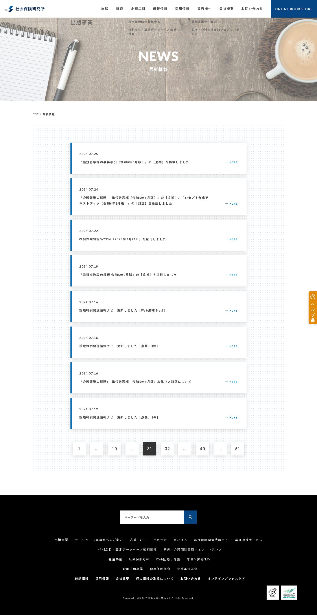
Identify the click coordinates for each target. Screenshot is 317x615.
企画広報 (138, 8)
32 (167, 448)
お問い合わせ (252, 8)
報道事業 (115, 559)
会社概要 (226, 8)
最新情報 (160, 8)
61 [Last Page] (237, 448)
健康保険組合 (160, 569)
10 (114, 448)
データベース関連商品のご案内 (99, 540)
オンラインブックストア (226, 578)
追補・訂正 (138, 540)
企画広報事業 (133, 569)
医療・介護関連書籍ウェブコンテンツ (193, 549)
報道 (119, 8)
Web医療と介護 (168, 559)
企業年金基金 (187, 569)
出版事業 (61, 540)
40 (202, 448)
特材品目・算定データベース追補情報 (127, 549)
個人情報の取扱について (155, 578)
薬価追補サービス (248, 540)
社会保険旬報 (139, 559)
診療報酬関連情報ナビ (211, 540)
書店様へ (204, 8)
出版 (105, 8)
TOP (36, 114)
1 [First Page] (79, 448)
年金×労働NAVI (199, 559)
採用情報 (182, 8)
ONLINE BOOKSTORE (294, 9)
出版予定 (160, 540)
